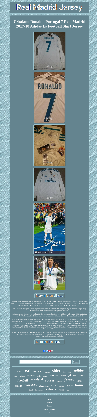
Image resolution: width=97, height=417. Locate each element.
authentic (51, 389)
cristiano (37, 371)
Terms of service (49, 413)
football (22, 380)
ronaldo (30, 385)
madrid (36, 380)
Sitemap (49, 402)
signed (68, 390)
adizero (22, 376)
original (47, 372)
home (79, 385)
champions (43, 386)
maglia (18, 385)
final (64, 372)
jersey (69, 380)
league (59, 381)
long (79, 380)
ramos (61, 386)
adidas (79, 370)
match (63, 376)
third (31, 390)
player (72, 375)
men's (61, 390)
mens (15, 376)
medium (30, 375)
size (53, 385)
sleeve (82, 375)
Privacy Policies (49, 409)
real (27, 370)
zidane (45, 376)
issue (18, 371)
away (69, 385)
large (69, 372)
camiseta (54, 375)
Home (50, 399)
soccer (50, 380)
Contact (49, 406)
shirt (56, 370)
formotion (39, 390)
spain (38, 376)
